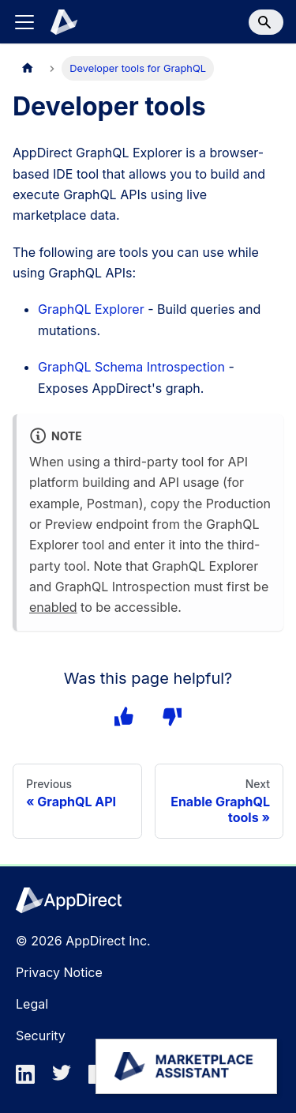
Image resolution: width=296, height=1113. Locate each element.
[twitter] (66, 1079)
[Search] (266, 22)
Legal (32, 1004)
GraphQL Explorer (91, 309)
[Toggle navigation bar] (24, 22)
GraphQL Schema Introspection (131, 367)
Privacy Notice (59, 972)
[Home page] (28, 68)
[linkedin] (30, 1079)
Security (41, 1035)
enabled (53, 607)
